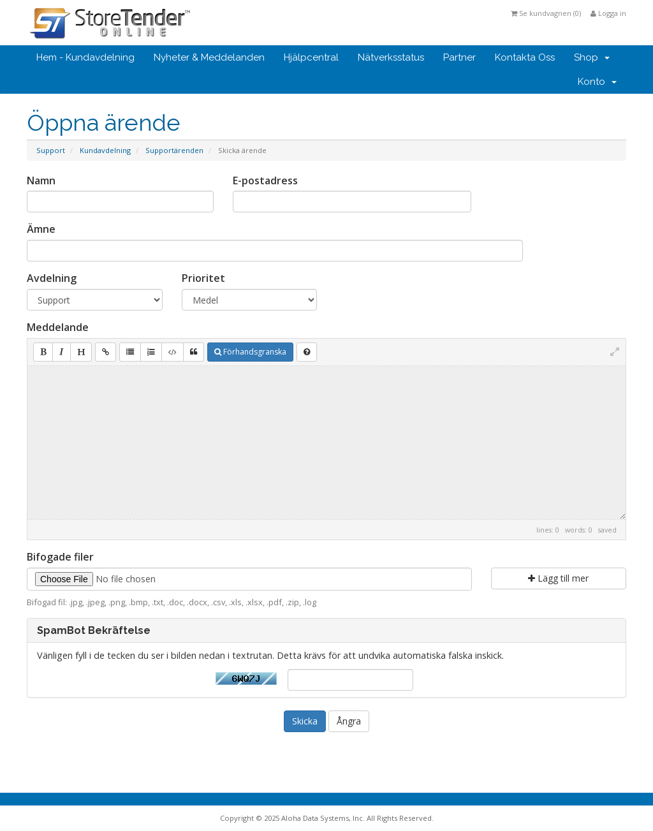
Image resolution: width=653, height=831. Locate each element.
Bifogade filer (60, 557)
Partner (459, 57)
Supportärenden (174, 150)
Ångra (349, 721)
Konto (597, 81)
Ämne (41, 229)
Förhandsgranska (250, 351)
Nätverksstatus (391, 57)
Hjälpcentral (311, 57)
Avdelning (52, 278)
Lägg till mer (558, 578)
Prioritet (203, 278)
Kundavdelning (105, 150)
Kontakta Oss (525, 57)
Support (50, 150)
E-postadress (265, 180)
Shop (592, 57)
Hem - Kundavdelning (85, 57)
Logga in (608, 13)
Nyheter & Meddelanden (209, 57)
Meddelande (58, 327)
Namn (41, 180)
